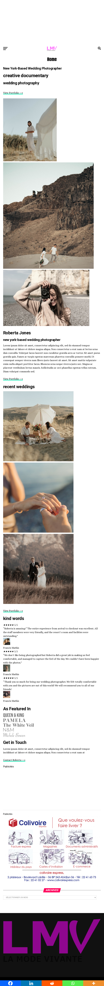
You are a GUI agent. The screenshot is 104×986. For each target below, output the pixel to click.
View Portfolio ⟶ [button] (13, 92)
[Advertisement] (52, 22)
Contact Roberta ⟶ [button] (14, 760)
